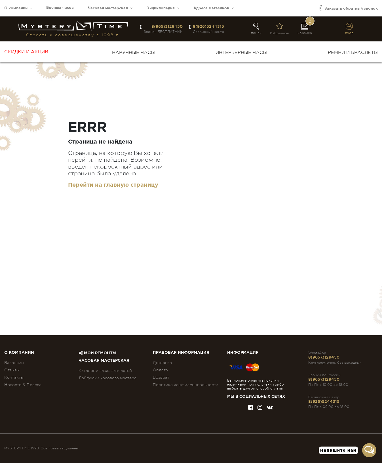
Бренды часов (60, 7)
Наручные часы (133, 52)
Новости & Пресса (22, 384)
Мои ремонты (97, 353)
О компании (18, 8)
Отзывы (12, 370)
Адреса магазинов (213, 8)
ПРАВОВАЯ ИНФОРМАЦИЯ (181, 352)
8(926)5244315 (208, 26)
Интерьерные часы (241, 52)
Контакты (14, 377)
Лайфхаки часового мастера (107, 378)
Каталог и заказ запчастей (105, 370)
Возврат (161, 377)
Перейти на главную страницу (113, 185)
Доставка (162, 362)
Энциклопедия (163, 8)
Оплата (160, 370)
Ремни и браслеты (353, 52)
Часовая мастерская (110, 8)
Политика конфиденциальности (185, 384)
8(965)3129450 (167, 26)
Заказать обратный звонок (349, 8)
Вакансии (14, 362)
